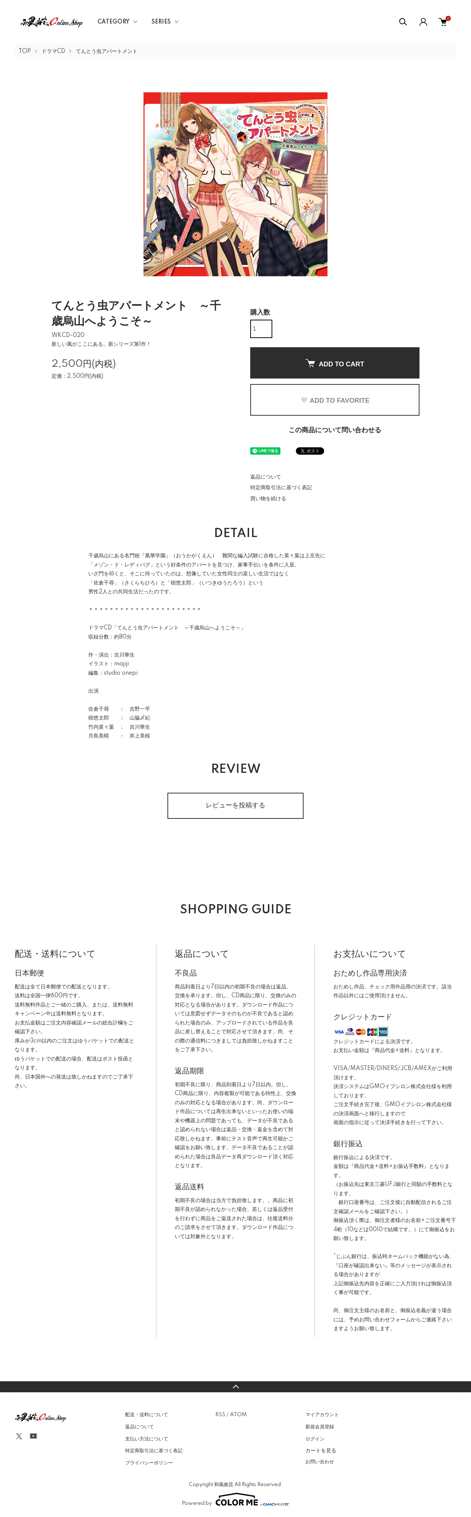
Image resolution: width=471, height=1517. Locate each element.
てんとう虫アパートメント (107, 51)
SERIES (161, 22)
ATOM (238, 1414)
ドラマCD (53, 51)
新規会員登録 (319, 1426)
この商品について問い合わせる (334, 430)
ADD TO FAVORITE (334, 400)
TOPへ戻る (235, 1386)
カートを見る (320, 1450)
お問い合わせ (319, 1461)
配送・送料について (146, 1414)
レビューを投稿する (235, 805)
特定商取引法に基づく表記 (281, 488)
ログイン (315, 1439)
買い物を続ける (268, 499)
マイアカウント (322, 1414)
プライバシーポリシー (149, 1463)
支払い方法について (146, 1439)
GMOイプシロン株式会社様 (402, 1087)
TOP (24, 51)
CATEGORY (114, 22)
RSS (220, 1414)
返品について (265, 477)
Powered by (235, 1499)
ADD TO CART (334, 363)
